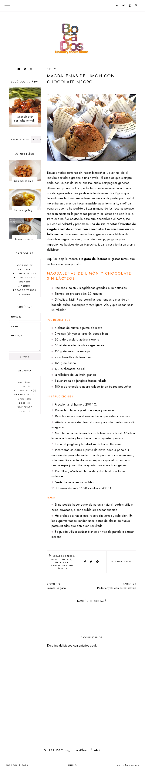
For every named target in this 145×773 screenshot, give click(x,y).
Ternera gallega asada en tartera (25, 210)
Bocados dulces (63, 555)
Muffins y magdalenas (60, 564)
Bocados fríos (24, 277)
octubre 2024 (24, 390)
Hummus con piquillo (25, 239)
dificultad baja (61, 559)
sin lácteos (65, 567)
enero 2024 (24, 394)
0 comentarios (121, 561)
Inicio (72, 765)
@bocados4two (91, 750)
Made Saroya (128, 765)
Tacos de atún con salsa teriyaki (24, 118)
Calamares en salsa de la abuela (25, 181)
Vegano (24, 294)
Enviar (24, 356)
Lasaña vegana (67, 586)
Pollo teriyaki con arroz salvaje (115, 586)
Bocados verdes (24, 290)
